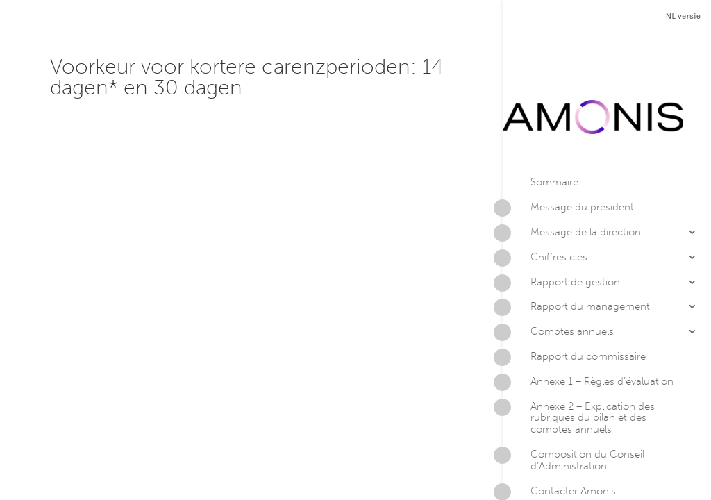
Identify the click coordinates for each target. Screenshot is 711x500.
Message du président (568, 154)
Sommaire (554, 127)
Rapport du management (576, 253)
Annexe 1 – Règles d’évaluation (588, 327)
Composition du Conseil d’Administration (573, 405)
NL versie (683, 16)
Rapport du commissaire (574, 303)
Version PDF (575, 467)
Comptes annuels (558, 278)
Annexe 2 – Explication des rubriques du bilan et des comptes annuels (579, 363)
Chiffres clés (545, 203)
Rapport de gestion (561, 228)
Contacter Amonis (559, 437)
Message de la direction (572, 179)
